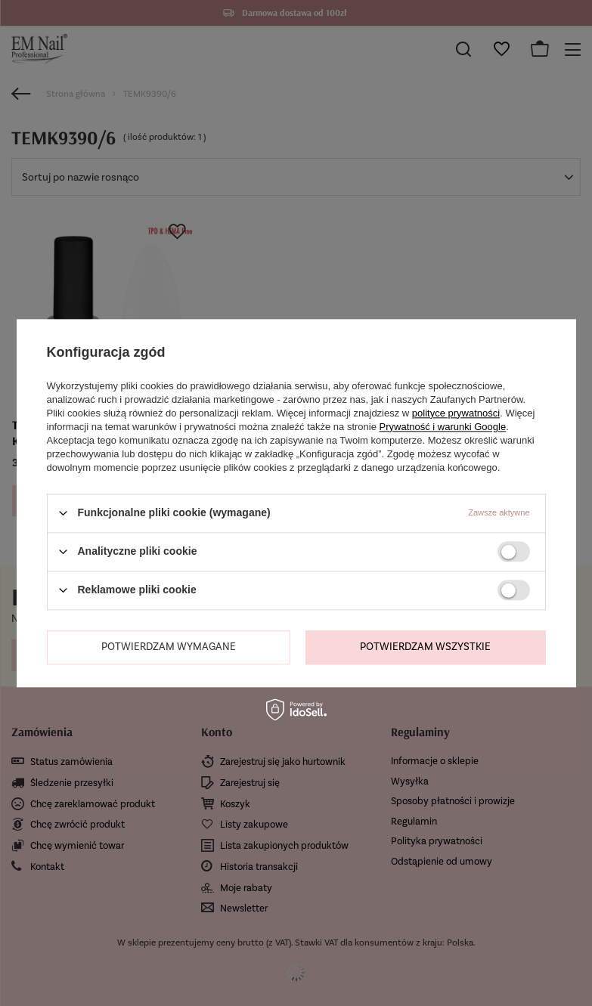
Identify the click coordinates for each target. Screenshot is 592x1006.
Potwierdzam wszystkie (425, 646)
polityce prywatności (456, 413)
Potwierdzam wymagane (168, 646)
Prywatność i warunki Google (443, 426)
